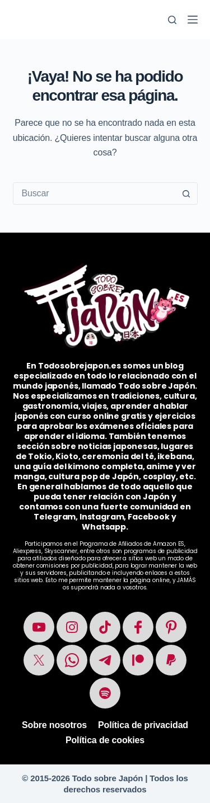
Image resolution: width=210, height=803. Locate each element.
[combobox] (94, 193)
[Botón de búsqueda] (186, 193)
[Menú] (193, 20)
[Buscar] (172, 20)
